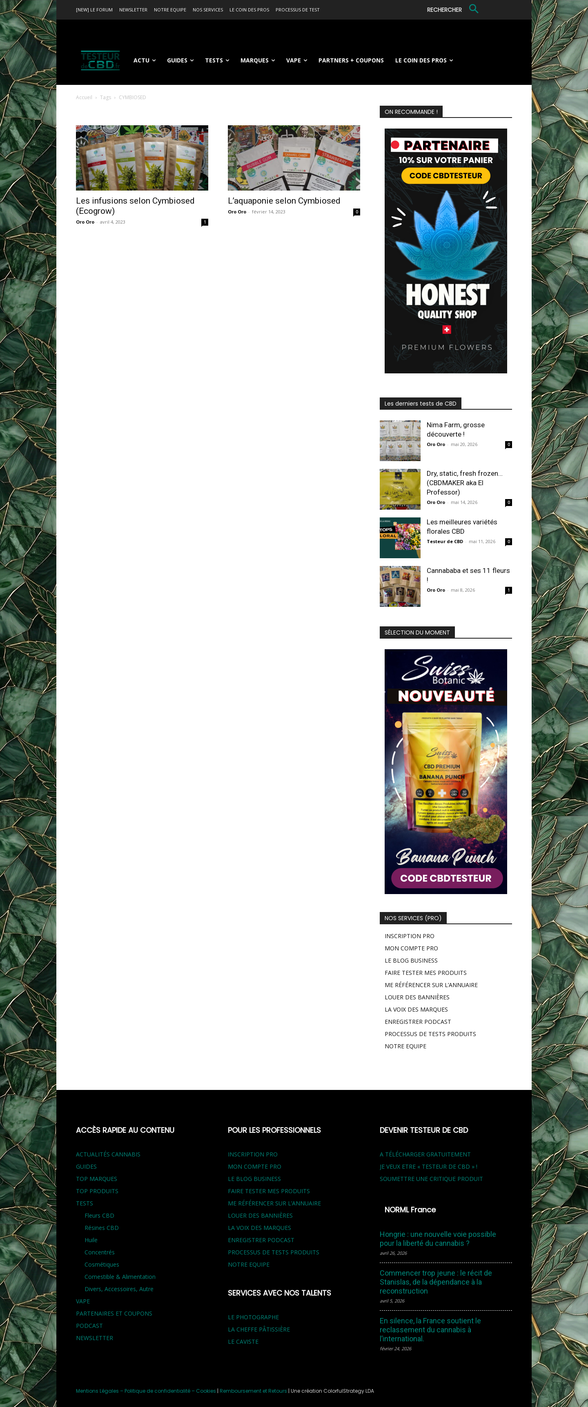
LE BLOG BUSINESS (411, 960)
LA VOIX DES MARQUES (416, 1009)
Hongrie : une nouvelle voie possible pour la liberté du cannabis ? (438, 1238)
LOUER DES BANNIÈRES (417, 997)
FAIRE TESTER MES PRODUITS (426, 972)
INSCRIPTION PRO (409, 936)
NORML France (410, 1210)
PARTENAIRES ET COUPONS (114, 1313)
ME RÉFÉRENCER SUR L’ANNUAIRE (431, 985)
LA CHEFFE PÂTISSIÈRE (259, 1329)
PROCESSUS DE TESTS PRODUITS (430, 1034)
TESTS (84, 1203)
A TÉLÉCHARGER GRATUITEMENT (425, 1154)
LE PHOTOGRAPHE (253, 1317)
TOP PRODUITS (97, 1191)
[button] (454, 10)
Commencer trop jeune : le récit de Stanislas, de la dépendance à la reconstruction (436, 1282)
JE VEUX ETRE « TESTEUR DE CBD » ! (428, 1166)
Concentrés (100, 1252)
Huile (91, 1240)
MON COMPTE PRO (411, 948)
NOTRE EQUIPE (405, 1046)
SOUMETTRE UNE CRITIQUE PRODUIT (431, 1179)
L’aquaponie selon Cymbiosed (284, 201)
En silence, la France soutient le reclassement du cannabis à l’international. (430, 1329)
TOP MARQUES (96, 1179)
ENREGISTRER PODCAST (418, 1021)
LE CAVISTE (243, 1341)
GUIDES (86, 1166)
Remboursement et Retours (253, 1390)
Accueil (84, 97)
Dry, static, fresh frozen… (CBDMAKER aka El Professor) (465, 482)
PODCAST (89, 1325)
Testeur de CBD (445, 541)
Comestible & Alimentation (120, 1277)
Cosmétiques (102, 1264)
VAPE (83, 1301)
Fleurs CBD (99, 1215)
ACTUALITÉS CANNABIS (108, 1154)
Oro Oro (85, 222)
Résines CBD (102, 1228)
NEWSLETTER (94, 1338)
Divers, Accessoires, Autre (119, 1289)
